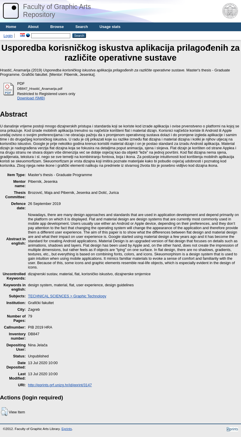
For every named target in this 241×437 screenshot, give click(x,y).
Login (8, 36)
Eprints (66, 429)
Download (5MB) (31, 98)
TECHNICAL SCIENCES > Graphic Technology (67, 296)
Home (11, 26)
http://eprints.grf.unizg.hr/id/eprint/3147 (60, 385)
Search (81, 26)
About (33, 26)
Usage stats (109, 26)
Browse (57, 26)
